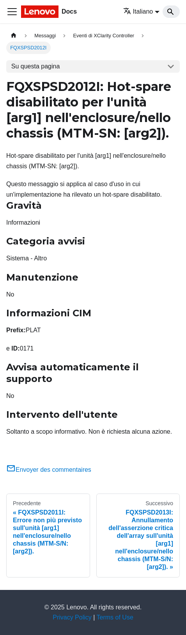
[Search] (171, 11)
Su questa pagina (35, 66)
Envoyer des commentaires (48, 469)
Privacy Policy (72, 617)
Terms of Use (115, 617)
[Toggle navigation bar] (12, 11)
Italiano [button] (138, 11)
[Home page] (13, 36)
